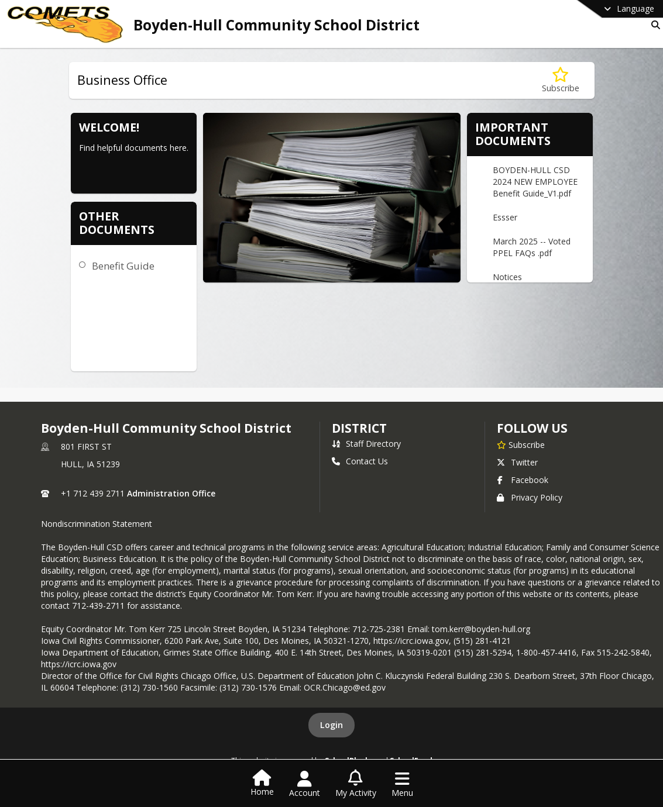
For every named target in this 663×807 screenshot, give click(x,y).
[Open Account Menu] (304, 784)
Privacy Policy (529, 497)
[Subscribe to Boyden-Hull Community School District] (521, 444)
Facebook (522, 479)
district (359, 428)
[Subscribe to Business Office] (560, 80)
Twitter (517, 462)
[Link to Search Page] (653, 24)
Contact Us (360, 461)
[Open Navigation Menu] (402, 784)
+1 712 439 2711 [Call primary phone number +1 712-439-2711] (93, 493)
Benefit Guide (123, 266)
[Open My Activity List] (355, 784)
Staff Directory (366, 443)
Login (331, 724)
